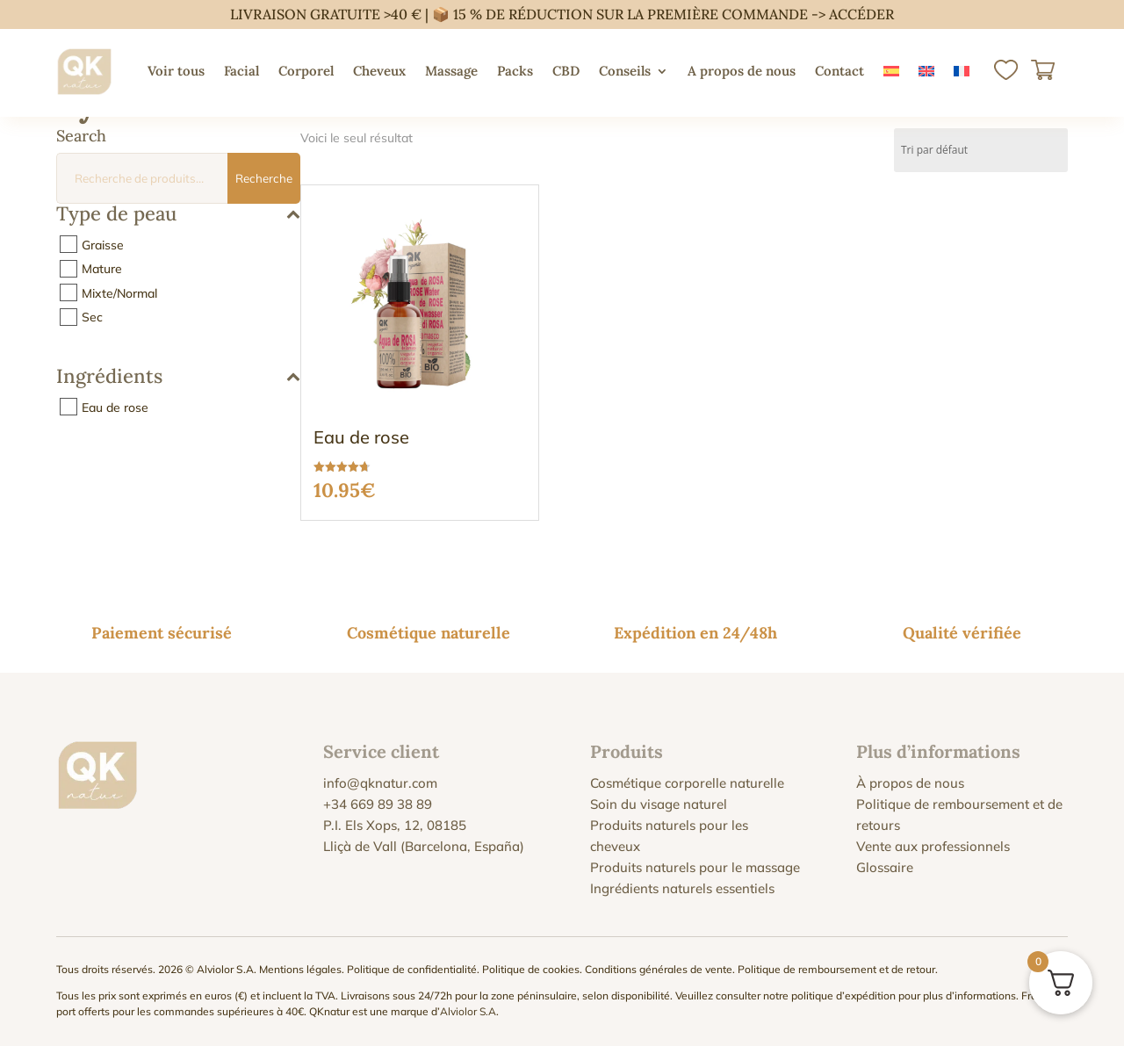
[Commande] (981, 150)
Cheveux (379, 70)
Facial (241, 70)
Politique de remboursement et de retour (836, 969)
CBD (566, 70)
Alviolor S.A (468, 1011)
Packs (515, 70)
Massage (451, 70)
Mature (102, 269)
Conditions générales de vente (658, 969)
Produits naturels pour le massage (695, 867)
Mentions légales (300, 969)
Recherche (263, 178)
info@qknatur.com (380, 783)
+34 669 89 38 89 (377, 804)
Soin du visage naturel (658, 804)
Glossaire (884, 867)
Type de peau (178, 215)
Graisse (103, 244)
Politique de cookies (531, 969)
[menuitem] (891, 71)
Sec (92, 317)
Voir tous (176, 70)
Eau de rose (115, 407)
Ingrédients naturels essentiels (682, 888)
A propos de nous (742, 70)
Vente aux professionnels (933, 846)
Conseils (625, 70)
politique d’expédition (843, 995)
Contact (839, 70)
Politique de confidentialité (412, 969)
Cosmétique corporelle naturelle (687, 783)
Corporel (306, 70)
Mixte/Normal (119, 292)
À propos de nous (910, 783)
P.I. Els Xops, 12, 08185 (394, 825)
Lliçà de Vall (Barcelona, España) (423, 846)
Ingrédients (178, 377)
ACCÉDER (861, 14)
